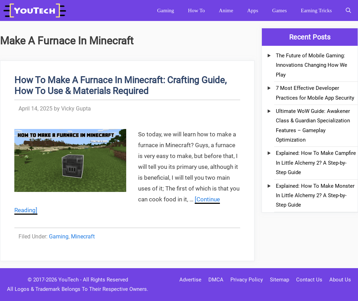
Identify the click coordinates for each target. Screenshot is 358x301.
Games (279, 10)
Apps (252, 10)
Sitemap (279, 280)
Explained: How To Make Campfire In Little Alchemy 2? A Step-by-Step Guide (316, 162)
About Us (340, 280)
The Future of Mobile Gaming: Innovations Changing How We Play (311, 65)
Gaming (165, 10)
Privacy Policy (246, 280)
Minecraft (83, 236)
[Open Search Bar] (348, 10)
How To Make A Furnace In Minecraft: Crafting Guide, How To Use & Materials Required (120, 85)
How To (196, 10)
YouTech (68, 280)
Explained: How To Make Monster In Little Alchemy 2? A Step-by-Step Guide (315, 195)
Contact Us (309, 280)
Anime (226, 10)
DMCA (215, 280)
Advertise (190, 280)
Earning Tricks (316, 10)
